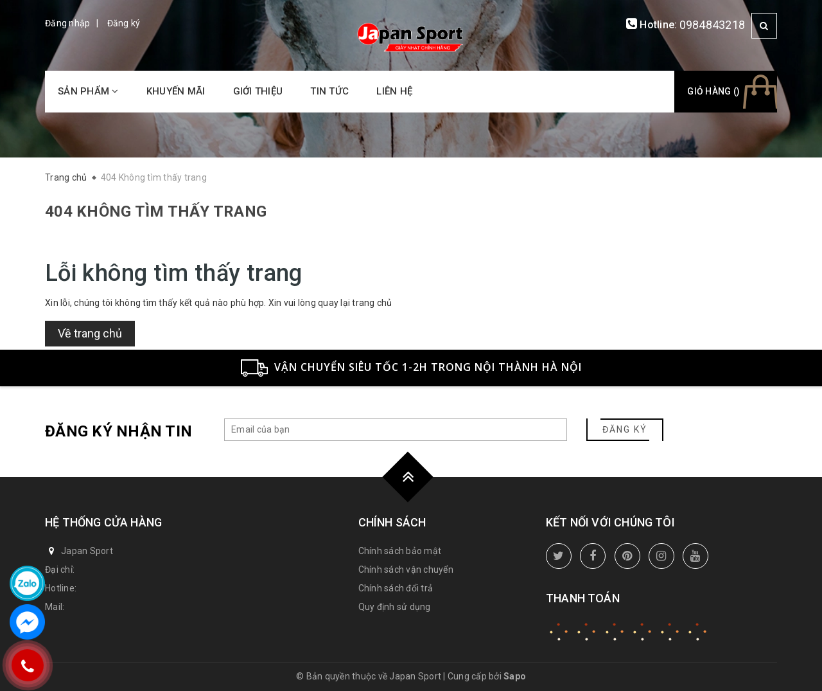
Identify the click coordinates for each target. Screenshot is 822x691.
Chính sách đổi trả (395, 588)
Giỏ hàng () (713, 91)
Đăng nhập (67, 23)
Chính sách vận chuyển (405, 569)
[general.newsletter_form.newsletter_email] (395, 429)
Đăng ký (124, 23)
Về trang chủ (90, 333)
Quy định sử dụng (394, 607)
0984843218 (712, 24)
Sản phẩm (88, 91)
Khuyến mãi (176, 91)
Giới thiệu (258, 91)
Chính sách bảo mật (400, 551)
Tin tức (329, 91)
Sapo (514, 676)
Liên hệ (394, 91)
